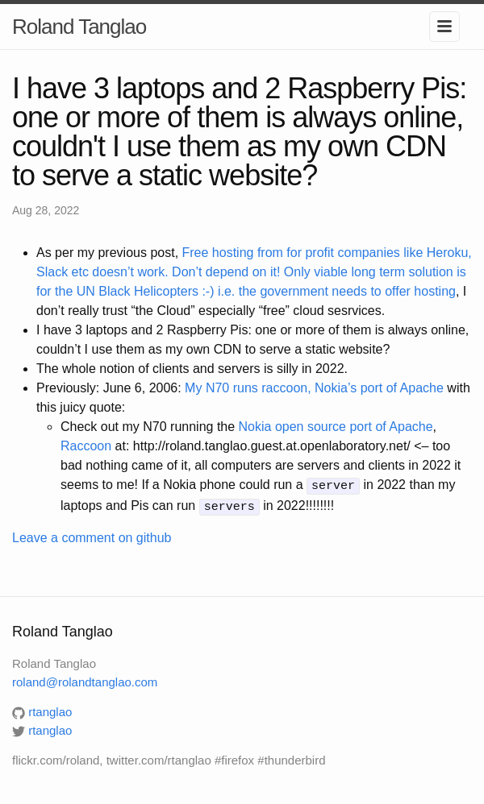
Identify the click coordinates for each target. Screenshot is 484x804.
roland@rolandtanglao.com (84, 679)
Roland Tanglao (79, 27)
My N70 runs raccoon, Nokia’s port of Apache (314, 388)
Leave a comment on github (91, 535)
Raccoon (85, 446)
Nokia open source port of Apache (336, 426)
